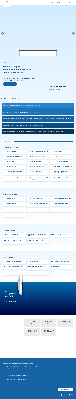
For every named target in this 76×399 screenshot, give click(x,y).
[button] (2, 33)
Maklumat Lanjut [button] (38, 53)
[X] (55, 2)
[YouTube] (57, 2)
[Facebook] (53, 2)
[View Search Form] (69, 2)
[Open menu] (72, 2)
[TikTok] (59, 2)
